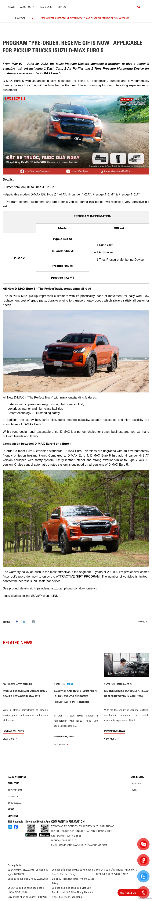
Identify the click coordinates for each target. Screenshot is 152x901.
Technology (14, 796)
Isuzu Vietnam (17, 776)
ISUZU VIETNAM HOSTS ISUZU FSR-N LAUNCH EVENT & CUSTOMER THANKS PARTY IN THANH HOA (75, 696)
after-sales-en (24, 684)
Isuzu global (14, 803)
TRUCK (70, 684)
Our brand (137, 776)
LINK (54, 595)
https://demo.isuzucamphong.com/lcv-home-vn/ (65, 588)
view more (10, 738)
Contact (63, 6)
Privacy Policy (15, 865)
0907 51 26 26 (74, 835)
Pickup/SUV (136, 783)
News (11, 6)
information (9, 730)
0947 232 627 (69, 840)
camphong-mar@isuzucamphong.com (83, 845)
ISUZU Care (46, 6)
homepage (20, 18)
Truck (133, 790)
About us (14, 783)
